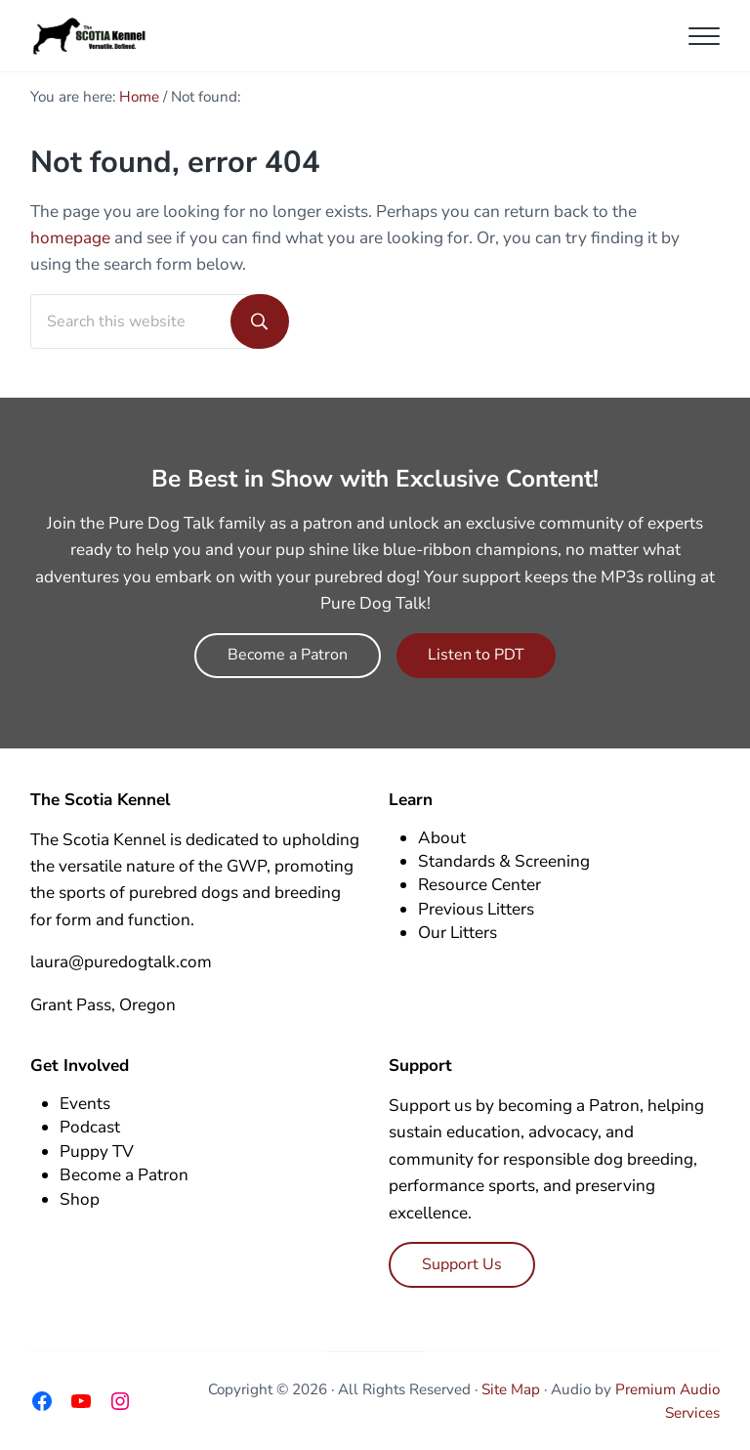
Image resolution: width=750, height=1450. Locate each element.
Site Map (510, 1389)
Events (85, 1103)
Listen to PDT (476, 654)
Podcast (90, 1127)
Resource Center (479, 885)
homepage (70, 238)
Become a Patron (288, 654)
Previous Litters (476, 909)
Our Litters (457, 932)
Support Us (462, 1264)
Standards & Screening (504, 861)
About (442, 838)
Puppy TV (97, 1151)
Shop (80, 1199)
